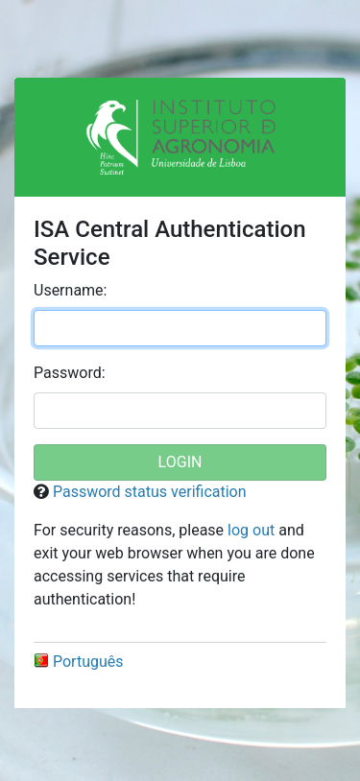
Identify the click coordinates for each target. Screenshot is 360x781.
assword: (70, 373)
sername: (70, 290)
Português (79, 661)
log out (251, 530)
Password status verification (150, 492)
